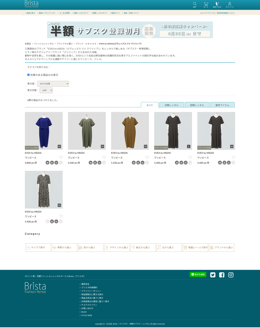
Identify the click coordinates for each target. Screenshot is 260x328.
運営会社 (84, 284)
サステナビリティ (88, 305)
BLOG (83, 312)
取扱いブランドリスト (46, 13)
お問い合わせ (86, 309)
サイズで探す (38, 248)
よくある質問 (64, 13)
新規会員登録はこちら (225, 13)
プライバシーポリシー (90, 291)
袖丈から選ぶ (143, 248)
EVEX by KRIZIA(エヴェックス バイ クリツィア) (120, 44)
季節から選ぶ (64, 248)
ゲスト (209, 13)
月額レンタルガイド (80, 13)
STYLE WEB (85, 316)
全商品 (28, 44)
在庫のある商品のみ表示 (42, 75)
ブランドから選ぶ (65, 44)
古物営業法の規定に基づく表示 (94, 302)
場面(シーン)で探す (198, 248)
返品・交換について (130, 13)
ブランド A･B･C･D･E (86, 44)
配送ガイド (114, 13)
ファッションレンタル (44, 44)
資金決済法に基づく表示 (91, 298)
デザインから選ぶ (119, 248)
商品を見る (30, 13)
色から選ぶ (89, 248)
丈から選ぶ (168, 248)
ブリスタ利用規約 (88, 288)
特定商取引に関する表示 (91, 295)
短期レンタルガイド (98, 13)
